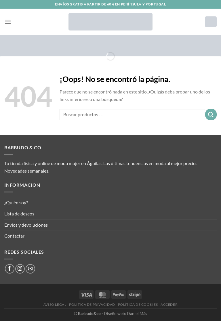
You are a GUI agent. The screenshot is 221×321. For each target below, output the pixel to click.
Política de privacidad (92, 304)
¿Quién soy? (16, 202)
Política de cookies (138, 304)
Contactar (14, 235)
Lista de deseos (19, 213)
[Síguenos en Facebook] (9, 269)
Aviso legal (54, 304)
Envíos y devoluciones (26, 225)
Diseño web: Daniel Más (125, 313)
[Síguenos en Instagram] (20, 269)
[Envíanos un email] (30, 269)
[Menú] (7, 22)
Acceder (169, 304)
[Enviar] (211, 114)
